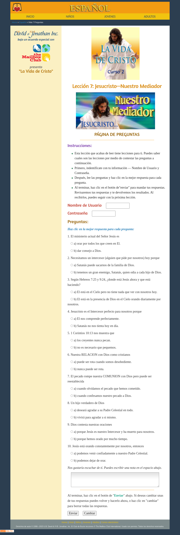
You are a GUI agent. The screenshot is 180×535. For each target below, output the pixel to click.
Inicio (71, 522)
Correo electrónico (109, 522)
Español (22, 22)
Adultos (95, 522)
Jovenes (87, 522)
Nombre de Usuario (85, 205)
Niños (78, 522)
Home (14, 22)
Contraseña (78, 213)
